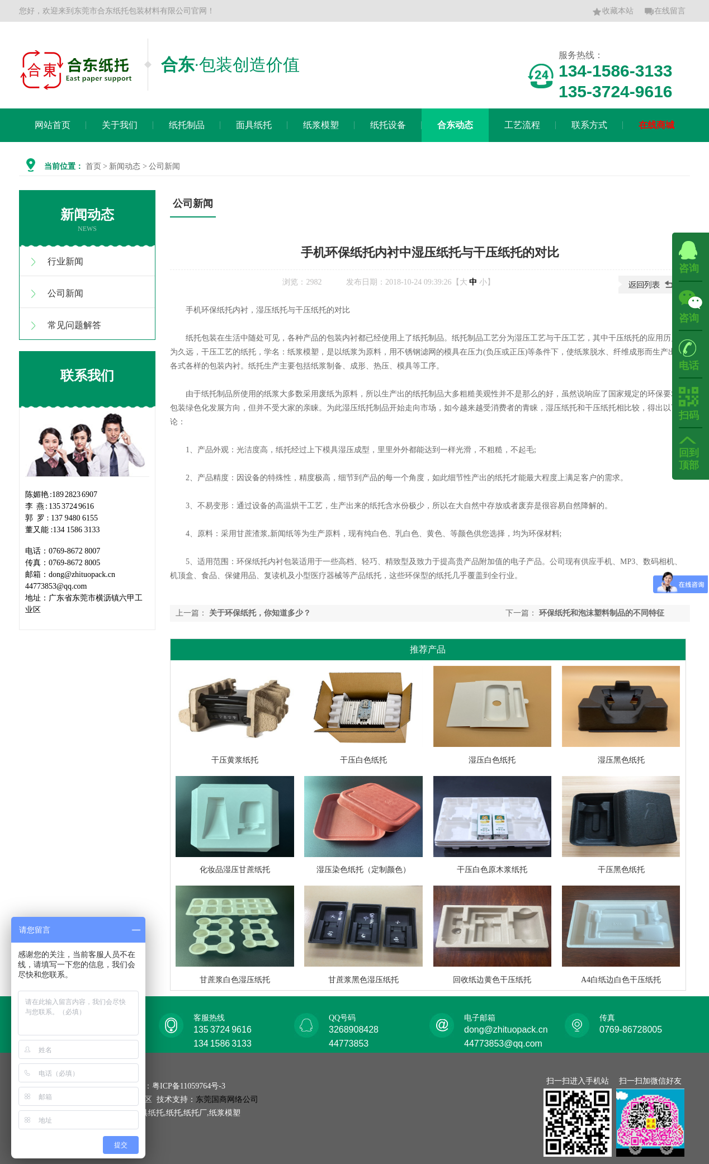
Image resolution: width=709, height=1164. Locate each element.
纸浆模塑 (321, 125)
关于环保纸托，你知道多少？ (260, 613)
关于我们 (120, 125)
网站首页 (52, 125)
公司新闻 (65, 293)
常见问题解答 (74, 325)
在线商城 (656, 125)
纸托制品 (187, 125)
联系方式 (589, 125)
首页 (93, 166)
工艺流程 (522, 125)
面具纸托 (254, 125)
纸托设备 (388, 125)
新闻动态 (124, 166)
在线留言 (665, 12)
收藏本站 (613, 12)
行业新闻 (65, 261)
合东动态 (455, 125)
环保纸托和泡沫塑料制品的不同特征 (601, 613)
